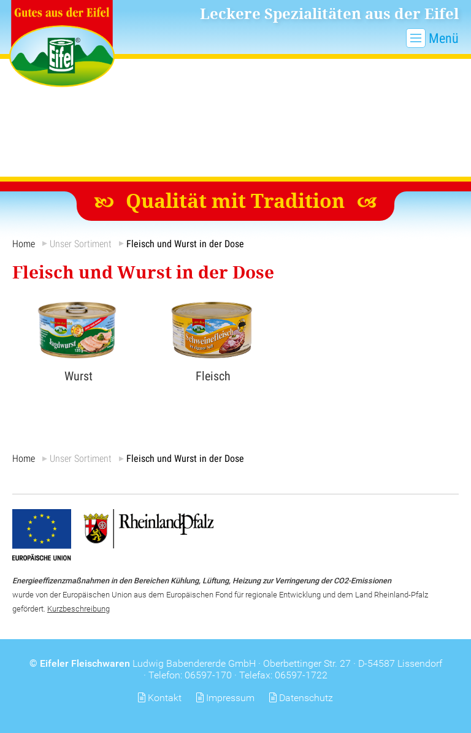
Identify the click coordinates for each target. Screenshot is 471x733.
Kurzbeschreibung (78, 608)
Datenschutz (306, 698)
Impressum (230, 698)
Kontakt (165, 698)
